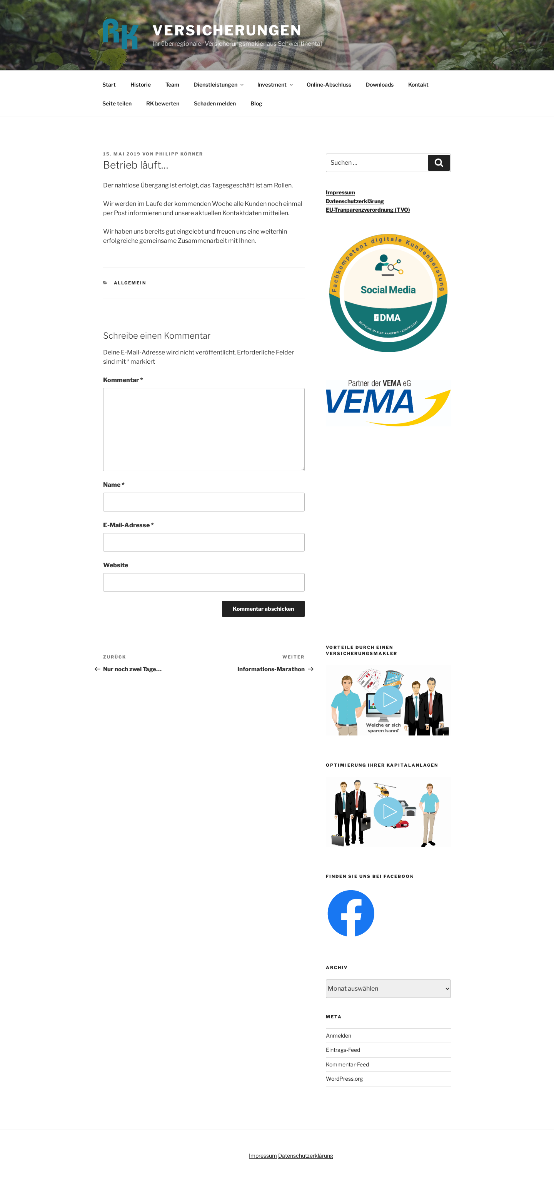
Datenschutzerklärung (355, 201)
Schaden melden (215, 103)
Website (115, 565)
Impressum (340, 192)
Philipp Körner (179, 154)
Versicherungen (227, 30)
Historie (140, 84)
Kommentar (123, 380)
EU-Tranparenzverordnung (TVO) (368, 209)
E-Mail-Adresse (128, 525)
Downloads (380, 84)
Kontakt (418, 84)
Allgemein (130, 283)
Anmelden (338, 1035)
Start (109, 84)
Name (114, 484)
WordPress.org (344, 1078)
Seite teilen (117, 103)
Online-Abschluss (329, 84)
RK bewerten (162, 103)
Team (172, 84)
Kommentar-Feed (347, 1064)
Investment (275, 84)
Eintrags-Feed (343, 1049)
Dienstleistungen (219, 84)
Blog (256, 103)
